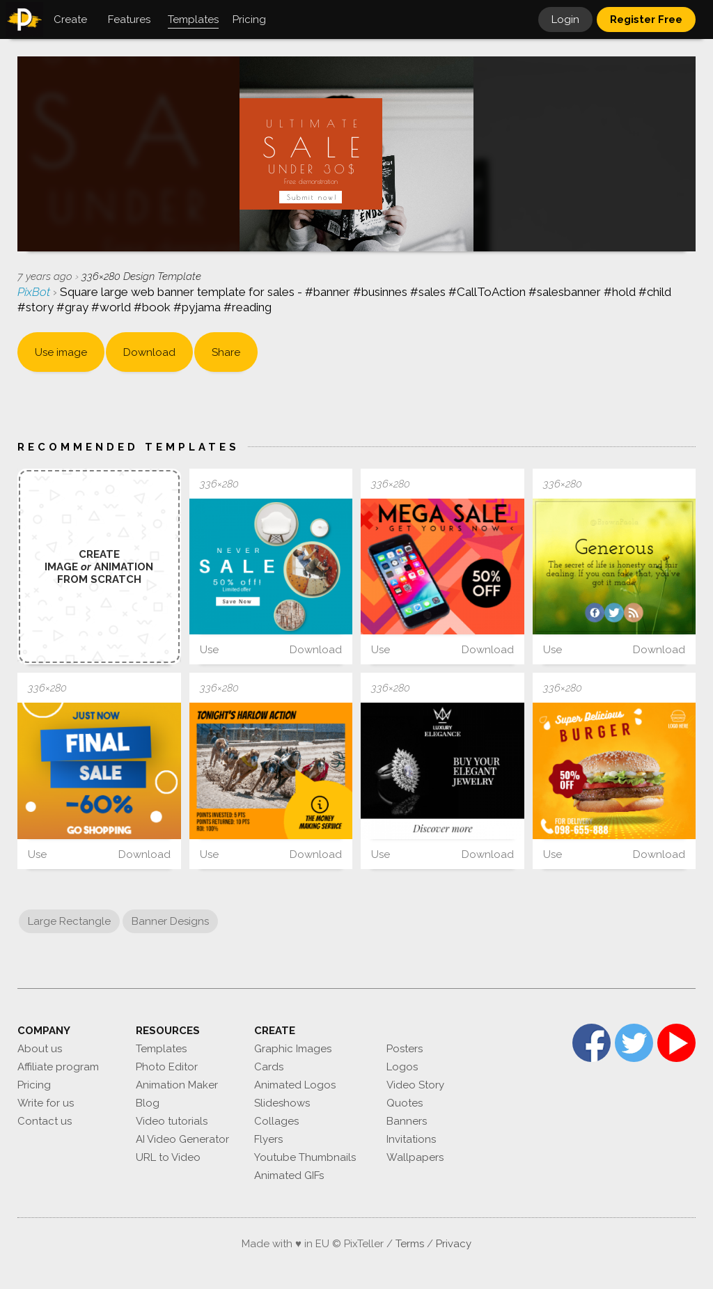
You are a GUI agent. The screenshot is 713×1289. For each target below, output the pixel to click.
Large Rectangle (69, 921)
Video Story (415, 1085)
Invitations (411, 1139)
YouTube (676, 1043)
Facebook (591, 1043)
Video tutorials (171, 1121)
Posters (404, 1048)
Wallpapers (415, 1157)
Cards (268, 1067)
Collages (276, 1121)
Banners (406, 1121)
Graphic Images (292, 1048)
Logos (402, 1067)
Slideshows (282, 1103)
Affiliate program (58, 1067)
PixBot (35, 292)
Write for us (45, 1103)
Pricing (34, 1085)
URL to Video (168, 1157)
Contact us (44, 1121)
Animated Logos (295, 1085)
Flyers (268, 1139)
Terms (409, 1243)
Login (565, 19)
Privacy (453, 1243)
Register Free (646, 19)
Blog (147, 1103)
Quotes (404, 1103)
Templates (161, 1048)
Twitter (634, 1043)
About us (39, 1048)
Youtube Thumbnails (305, 1157)
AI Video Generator (182, 1139)
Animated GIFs (289, 1175)
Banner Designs (170, 921)
